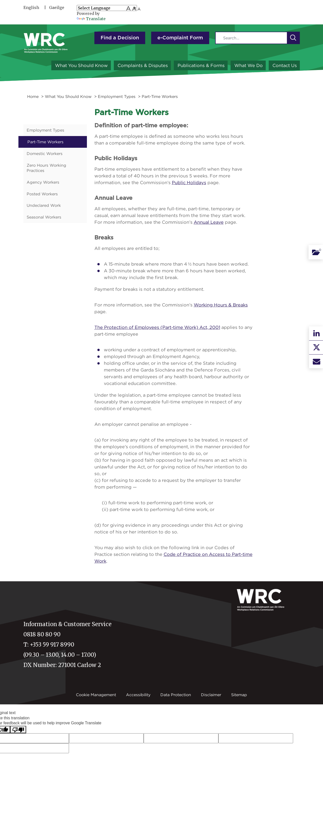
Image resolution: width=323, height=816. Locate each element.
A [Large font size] (128, 8)
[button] (293, 38)
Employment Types (116, 96)
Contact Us (284, 65)
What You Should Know (81, 65)
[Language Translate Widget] (107, 8)
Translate (91, 18)
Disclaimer (211, 694)
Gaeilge (56, 7)
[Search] (251, 38)
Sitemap (239, 694)
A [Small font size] (139, 9)
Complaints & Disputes (143, 65)
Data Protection (175, 694)
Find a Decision (120, 37)
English (31, 7)
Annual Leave (209, 222)
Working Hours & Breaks (221, 304)
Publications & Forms (201, 65)
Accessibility (138, 694)
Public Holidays (189, 182)
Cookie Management (96, 694)
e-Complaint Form (180, 37)
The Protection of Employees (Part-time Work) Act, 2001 (157, 327)
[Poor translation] (18, 729)
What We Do (248, 65)
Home (33, 96)
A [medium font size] (134, 8)
